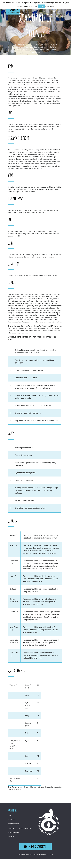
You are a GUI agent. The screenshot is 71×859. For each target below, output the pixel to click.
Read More (49, 6)
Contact (11, 836)
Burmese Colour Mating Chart (19, 828)
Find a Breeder (13, 824)
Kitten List (12, 820)
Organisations (13, 832)
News (10, 815)
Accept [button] (41, 6)
